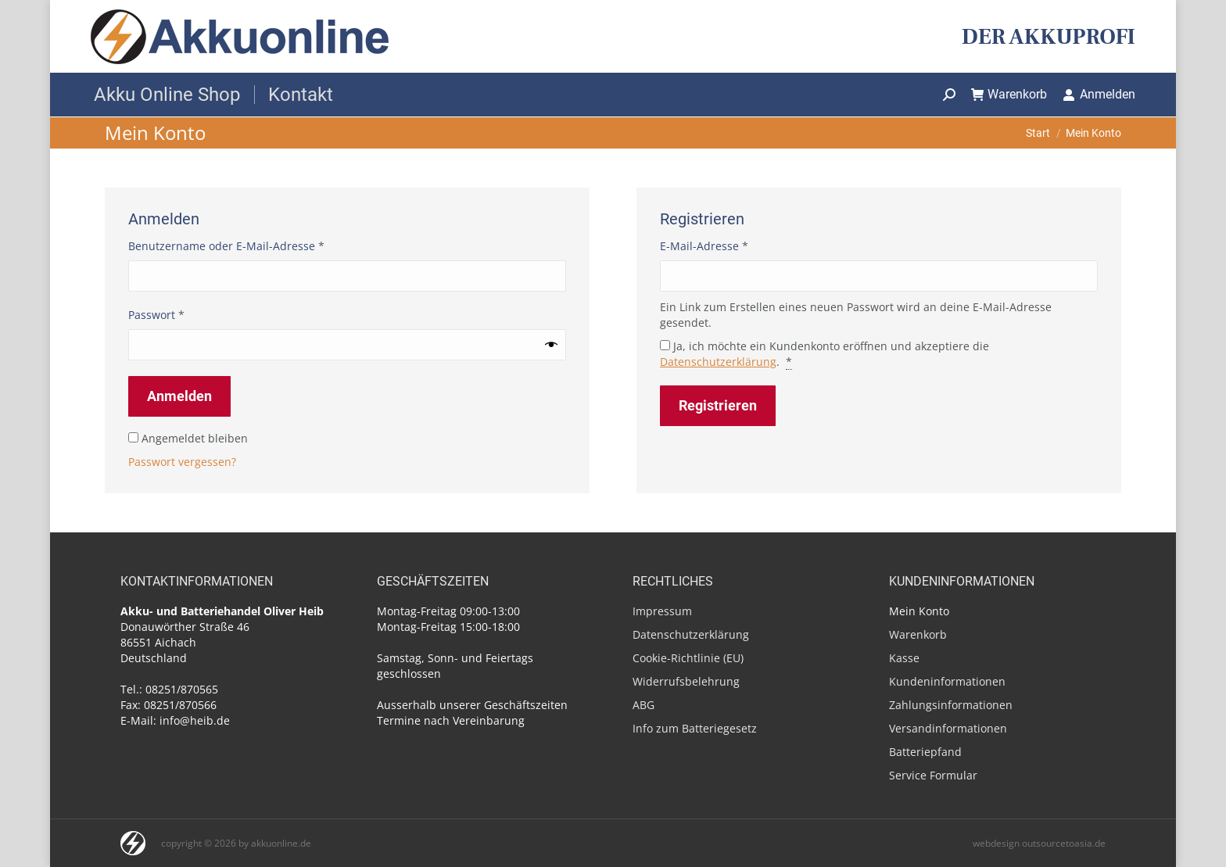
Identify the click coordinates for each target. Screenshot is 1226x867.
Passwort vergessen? (182, 461)
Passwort (187, 314)
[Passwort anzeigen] (551, 344)
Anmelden (1099, 94)
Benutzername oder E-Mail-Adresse (257, 245)
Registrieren (718, 405)
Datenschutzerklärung (718, 361)
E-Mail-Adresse (735, 245)
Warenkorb (1009, 94)
